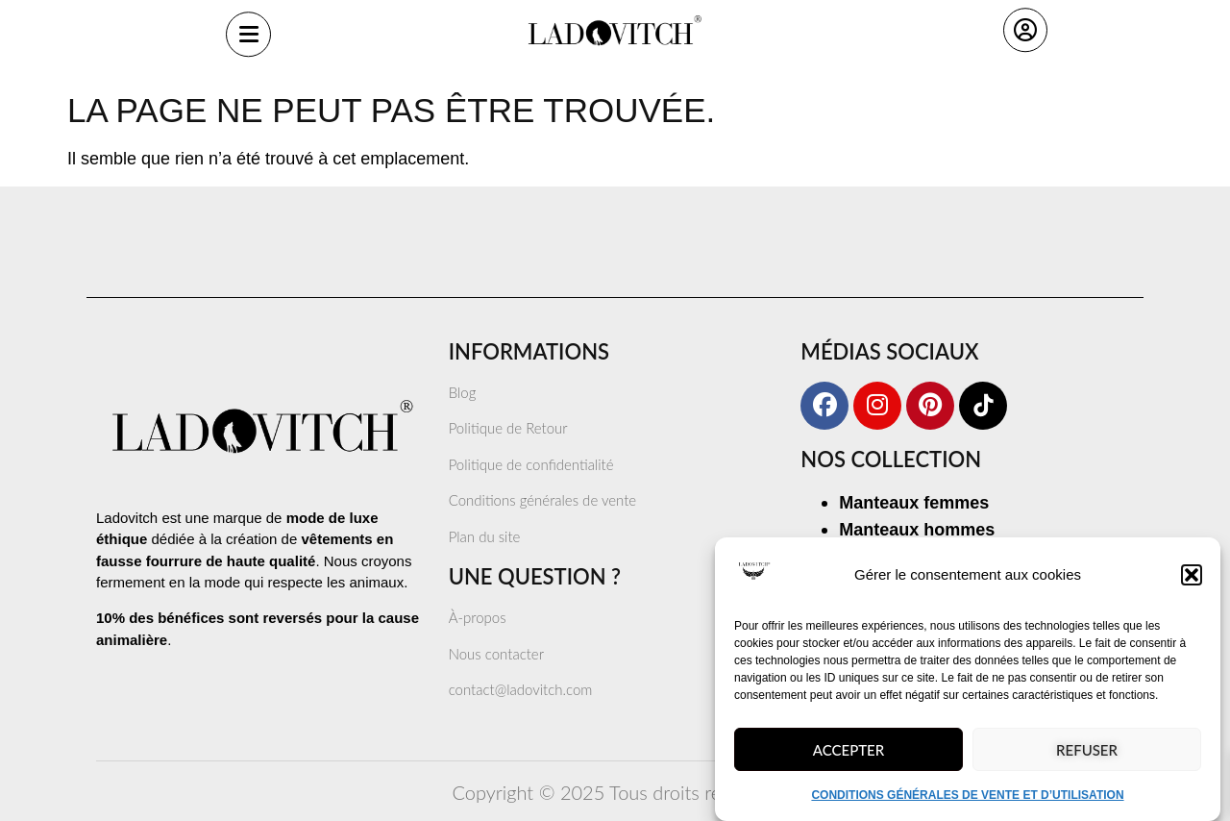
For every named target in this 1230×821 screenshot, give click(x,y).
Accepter (848, 759)
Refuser (1087, 759)
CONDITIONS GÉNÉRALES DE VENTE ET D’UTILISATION (967, 804)
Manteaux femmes (914, 502)
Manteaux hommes (917, 529)
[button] (1191, 584)
